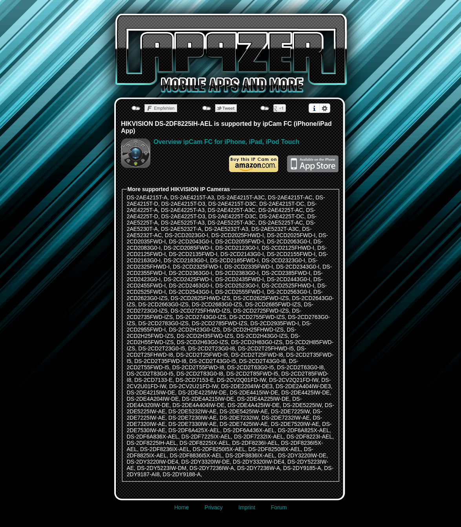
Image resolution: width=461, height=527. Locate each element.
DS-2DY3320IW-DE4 (258, 462)
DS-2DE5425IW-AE (244, 411)
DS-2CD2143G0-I (242, 254)
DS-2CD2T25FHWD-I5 (266, 348)
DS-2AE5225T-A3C (231, 222)
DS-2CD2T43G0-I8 (262, 361)
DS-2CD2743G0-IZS (201, 317)
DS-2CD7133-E (153, 380)
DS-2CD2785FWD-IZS (219, 323)
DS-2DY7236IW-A (212, 468)
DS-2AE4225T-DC (281, 216)
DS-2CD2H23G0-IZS (194, 329)
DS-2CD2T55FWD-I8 (198, 367)
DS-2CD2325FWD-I (197, 267)
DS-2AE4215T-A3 (192, 197)
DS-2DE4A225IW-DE (263, 399)
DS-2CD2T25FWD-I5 (202, 355)
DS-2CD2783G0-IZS (163, 323)
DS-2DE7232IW (239, 418)
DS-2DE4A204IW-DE (153, 399)
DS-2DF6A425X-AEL (194, 430)
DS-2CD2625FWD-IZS (261, 298)
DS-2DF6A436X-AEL (249, 430)
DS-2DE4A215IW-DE (208, 399)
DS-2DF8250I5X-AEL (219, 449)
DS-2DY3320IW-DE (205, 462)
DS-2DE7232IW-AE (286, 418)
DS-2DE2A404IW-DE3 (303, 386)
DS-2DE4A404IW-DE (198, 405)
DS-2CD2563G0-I (289, 292)
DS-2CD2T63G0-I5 (250, 367)
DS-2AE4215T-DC (281, 204)
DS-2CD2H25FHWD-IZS (253, 329)
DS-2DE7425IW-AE (244, 424)
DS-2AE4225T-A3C (231, 210)
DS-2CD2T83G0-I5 (150, 373)
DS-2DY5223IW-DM (162, 468)
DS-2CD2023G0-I (187, 235)
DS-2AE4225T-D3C (232, 216)
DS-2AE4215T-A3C (241, 197)
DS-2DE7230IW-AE (192, 418)
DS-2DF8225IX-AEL (204, 443)
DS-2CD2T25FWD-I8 (257, 355)
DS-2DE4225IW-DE (202, 392)
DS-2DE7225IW (290, 411)
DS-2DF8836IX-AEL (250, 455)
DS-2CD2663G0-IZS (163, 304)
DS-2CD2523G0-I (237, 285)
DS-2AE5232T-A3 (226, 229)
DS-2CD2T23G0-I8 (211, 348)
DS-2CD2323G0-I (283, 260)
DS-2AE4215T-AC (290, 197)
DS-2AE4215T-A (147, 197)
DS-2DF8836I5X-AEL (196, 455)
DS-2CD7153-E (195, 380)
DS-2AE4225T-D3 (183, 216)
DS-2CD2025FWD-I (291, 235)
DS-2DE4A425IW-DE (254, 405)
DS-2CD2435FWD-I (239, 279)
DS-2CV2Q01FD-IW (241, 380)
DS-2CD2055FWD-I (239, 241)
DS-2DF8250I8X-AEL (274, 449)
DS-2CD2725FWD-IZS (261, 311)
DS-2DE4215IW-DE (151, 392)
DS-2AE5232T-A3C (275, 229)
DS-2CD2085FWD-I (188, 248)
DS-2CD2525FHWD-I (288, 285)
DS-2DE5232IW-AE (192, 411)
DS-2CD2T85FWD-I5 (252, 373)
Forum (279, 507)
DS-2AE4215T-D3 (183, 204)
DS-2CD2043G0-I (190, 241)
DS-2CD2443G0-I (289, 279)
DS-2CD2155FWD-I (291, 254)
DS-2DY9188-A (182, 474)
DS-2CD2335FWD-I (248, 267)
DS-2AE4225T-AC (280, 210)
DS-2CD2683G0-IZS (217, 304)
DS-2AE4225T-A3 (183, 210)
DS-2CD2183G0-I (185, 260)
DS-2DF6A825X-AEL (303, 430)
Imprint (246, 507)
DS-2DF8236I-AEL (255, 443)
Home (181, 507)
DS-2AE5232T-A (181, 229)
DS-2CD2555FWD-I (239, 292)
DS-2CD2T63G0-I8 (300, 367)
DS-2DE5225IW (302, 405)
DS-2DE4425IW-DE (305, 392)
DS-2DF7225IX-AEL (206, 436)
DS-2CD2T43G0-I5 (212, 361)
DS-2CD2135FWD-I (193, 254)
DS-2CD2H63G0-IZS (202, 342)
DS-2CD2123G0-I (237, 248)
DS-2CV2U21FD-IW (193, 386)
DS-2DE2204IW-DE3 (247, 386)
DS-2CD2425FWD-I (188, 279)
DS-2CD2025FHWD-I (237, 235)
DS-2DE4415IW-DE (254, 392)
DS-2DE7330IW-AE (192, 424)
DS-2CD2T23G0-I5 (161, 348)
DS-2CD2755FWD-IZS (257, 317)
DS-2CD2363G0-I (190, 273)
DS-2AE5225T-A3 (183, 222)
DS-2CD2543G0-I (190, 292)
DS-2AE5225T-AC (280, 222)
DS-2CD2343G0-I (298, 267)
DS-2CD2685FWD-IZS (273, 304)
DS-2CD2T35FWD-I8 (160, 361)
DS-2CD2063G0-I (289, 241)
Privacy (214, 507)
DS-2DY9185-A (302, 468)
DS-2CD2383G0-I (237, 273)
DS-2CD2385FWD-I (286, 273)
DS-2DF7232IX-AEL (259, 436)
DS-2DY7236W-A (258, 468)
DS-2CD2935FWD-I (275, 323)
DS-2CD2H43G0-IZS (262, 336)
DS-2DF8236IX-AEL (165, 449)
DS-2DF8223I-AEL (309, 436)
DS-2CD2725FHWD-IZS (201, 311)
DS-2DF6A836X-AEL (153, 436)
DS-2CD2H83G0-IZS (257, 342)
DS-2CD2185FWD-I (234, 260)
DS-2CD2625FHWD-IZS (201, 298)
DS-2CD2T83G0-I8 (199, 373)
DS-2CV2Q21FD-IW (293, 380)
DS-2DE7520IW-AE (295, 424)
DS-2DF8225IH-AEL (152, 443)
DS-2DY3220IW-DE (302, 455)
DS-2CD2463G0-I (190, 285)
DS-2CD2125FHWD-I (288, 248)
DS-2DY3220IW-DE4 (152, 462)
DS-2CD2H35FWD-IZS (205, 336)
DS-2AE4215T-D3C (232, 204)
